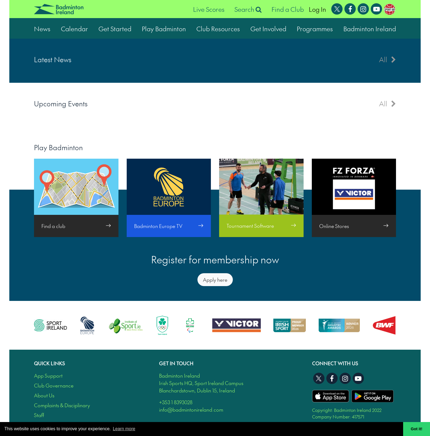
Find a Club (287, 9)
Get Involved (268, 28)
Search (248, 9)
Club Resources (218, 28)
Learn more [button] (124, 428)
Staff (39, 415)
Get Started (114, 28)
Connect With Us (335, 363)
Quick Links (49, 363)
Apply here (215, 279)
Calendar (74, 28)
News (42, 28)
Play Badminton (164, 28)
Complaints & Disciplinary (62, 405)
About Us (44, 395)
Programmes (315, 28)
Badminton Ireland (369, 28)
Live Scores (209, 9)
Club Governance (53, 385)
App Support (48, 375)
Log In (317, 9)
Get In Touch (176, 363)
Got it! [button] (416, 429)
